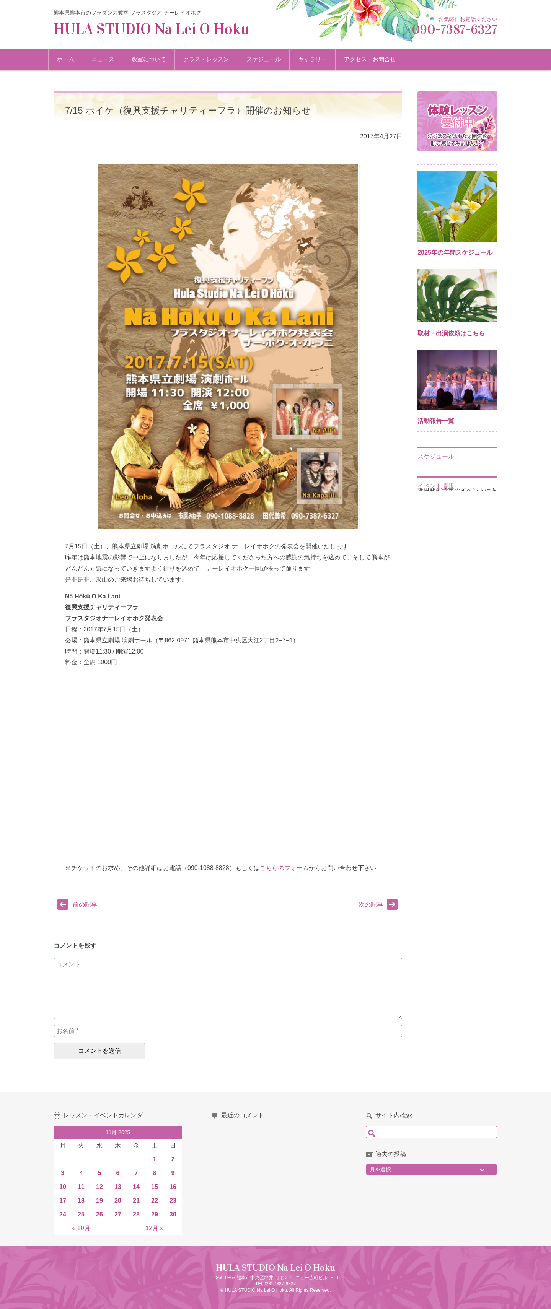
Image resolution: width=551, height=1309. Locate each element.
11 (81, 1187)
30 (173, 1214)
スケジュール (269, 59)
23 (173, 1200)
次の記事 (371, 904)
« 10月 (81, 1228)
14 (136, 1187)
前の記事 (85, 904)
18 (81, 1200)
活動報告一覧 (435, 421)
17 (62, 1200)
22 (154, 1200)
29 (154, 1214)
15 (154, 1187)
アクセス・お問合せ (375, 59)
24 (62, 1214)
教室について (154, 59)
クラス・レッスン (212, 59)
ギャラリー (317, 59)
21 (136, 1200)
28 (136, 1214)
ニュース (108, 59)
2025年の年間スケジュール (454, 252)
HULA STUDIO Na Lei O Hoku (151, 29)
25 (81, 1214)
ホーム (71, 59)
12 (99, 1187)
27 (117, 1214)
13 (117, 1187)
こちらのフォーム (284, 868)
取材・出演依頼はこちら (451, 333)
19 (99, 1200)
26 (99, 1214)
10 (62, 1187)
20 (117, 1200)
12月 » (154, 1228)
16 (173, 1187)
